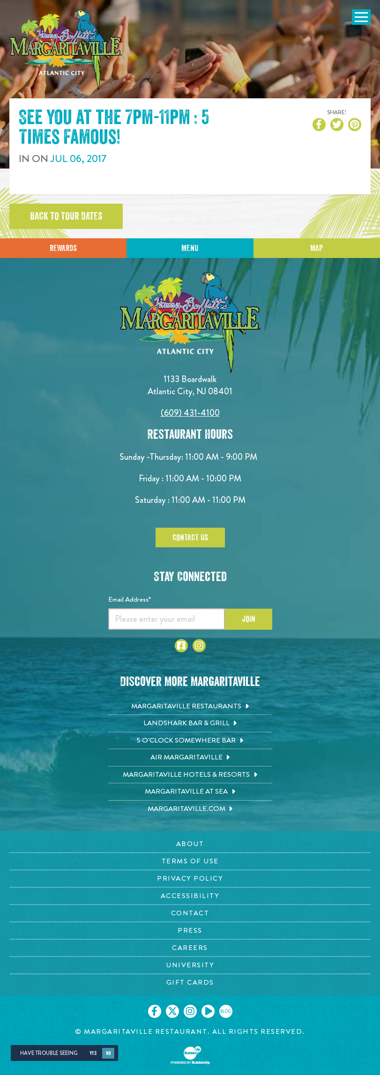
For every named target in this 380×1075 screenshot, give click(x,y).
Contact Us (190, 537)
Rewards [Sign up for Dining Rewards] (63, 248)
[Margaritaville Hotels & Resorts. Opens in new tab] (190, 774)
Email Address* (129, 599)
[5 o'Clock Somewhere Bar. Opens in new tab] (190, 740)
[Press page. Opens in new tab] (190, 930)
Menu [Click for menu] (189, 248)
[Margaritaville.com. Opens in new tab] (190, 809)
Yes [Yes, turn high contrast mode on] (93, 1053)
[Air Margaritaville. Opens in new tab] (190, 757)
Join (248, 619)
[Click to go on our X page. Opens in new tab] (172, 1011)
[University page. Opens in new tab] (190, 965)
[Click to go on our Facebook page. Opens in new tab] (154, 1011)
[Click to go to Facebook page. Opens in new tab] (181, 645)
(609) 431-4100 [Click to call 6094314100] (190, 412)
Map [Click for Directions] (316, 248)
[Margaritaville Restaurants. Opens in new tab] (190, 706)
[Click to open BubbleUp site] (190, 1055)
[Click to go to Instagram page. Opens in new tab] (199, 645)
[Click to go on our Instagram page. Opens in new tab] (190, 1011)
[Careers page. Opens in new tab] (190, 948)
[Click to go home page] (65, 49)
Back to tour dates (66, 216)
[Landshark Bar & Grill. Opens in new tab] (190, 723)
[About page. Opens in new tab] (190, 844)
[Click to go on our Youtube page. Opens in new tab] (208, 1011)
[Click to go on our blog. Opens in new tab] (225, 1011)
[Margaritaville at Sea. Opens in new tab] (190, 791)
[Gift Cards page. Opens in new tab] (190, 982)
